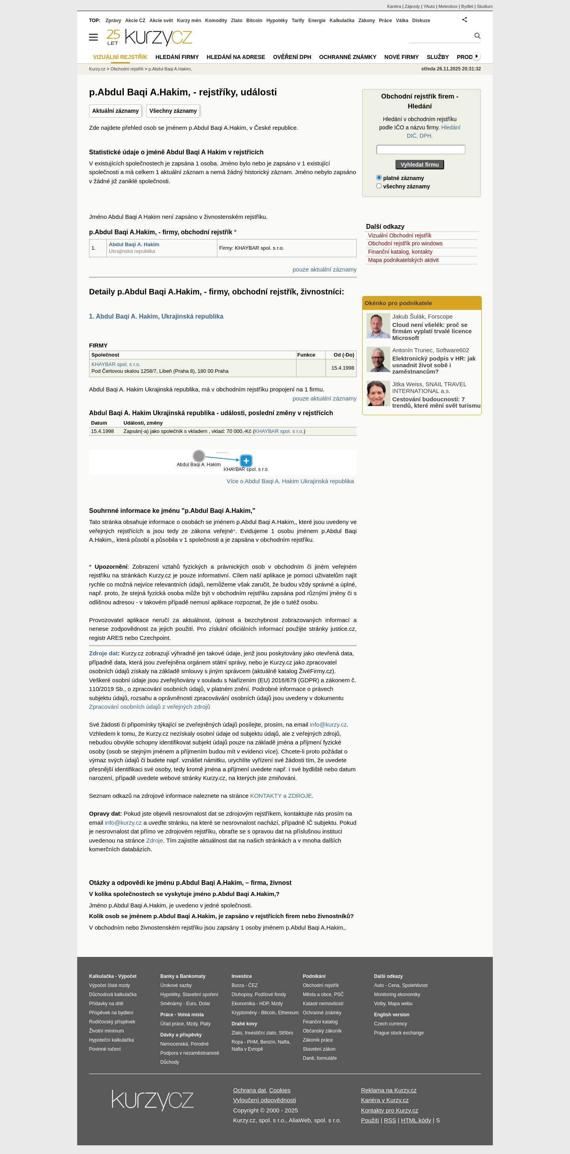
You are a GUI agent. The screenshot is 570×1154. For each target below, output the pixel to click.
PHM (252, 1042)
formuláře (327, 1058)
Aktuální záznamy (115, 111)
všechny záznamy (403, 186)
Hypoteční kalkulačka (111, 1040)
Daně (308, 1058)
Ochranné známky (347, 57)
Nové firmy (401, 57)
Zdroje (154, 840)
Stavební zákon (319, 1049)
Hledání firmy (177, 57)
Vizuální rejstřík (120, 57)
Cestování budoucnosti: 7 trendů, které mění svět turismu (436, 402)
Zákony (366, 20)
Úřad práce (172, 1024)
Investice (242, 976)
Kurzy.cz (97, 68)
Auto (379, 985)
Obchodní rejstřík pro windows (405, 243)
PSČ (339, 994)
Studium (485, 6)
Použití (370, 1120)
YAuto (429, 6)
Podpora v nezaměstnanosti (189, 1053)
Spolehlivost (415, 985)
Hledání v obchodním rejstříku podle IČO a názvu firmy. (419, 127)
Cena (393, 985)
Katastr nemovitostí (323, 1003)
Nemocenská (174, 1044)
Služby (438, 57)
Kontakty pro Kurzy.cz (389, 1110)
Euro (191, 1003)
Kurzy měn (189, 20)
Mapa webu (400, 1003)
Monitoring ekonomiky (397, 994)
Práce (385, 20)
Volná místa (190, 1014)
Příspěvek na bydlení (111, 1012)
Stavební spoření (200, 994)
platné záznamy (400, 178)
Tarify (298, 20)
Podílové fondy (270, 994)
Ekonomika (243, 1003)
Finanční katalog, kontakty (400, 252)
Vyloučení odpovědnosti (264, 1100)
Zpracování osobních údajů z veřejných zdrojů (149, 706)
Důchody (169, 1062)
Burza (238, 985)
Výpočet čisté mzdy (109, 985)
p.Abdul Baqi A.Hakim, (170, 68)
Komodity (216, 20)
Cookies (280, 1090)
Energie (317, 20)
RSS (390, 1120)
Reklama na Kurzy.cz (389, 1090)
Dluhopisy (242, 994)
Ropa (237, 1042)
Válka (402, 20)
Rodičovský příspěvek (112, 1022)
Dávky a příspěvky (181, 1035)
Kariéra (394, 6)
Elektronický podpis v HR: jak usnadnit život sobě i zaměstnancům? (434, 365)
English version (391, 1014)
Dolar (204, 1003)
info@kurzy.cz (328, 724)
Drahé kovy (244, 1024)
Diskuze (421, 20)
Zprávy (113, 20)
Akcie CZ (135, 20)
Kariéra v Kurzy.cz (385, 1100)
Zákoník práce (318, 1040)
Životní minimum (106, 1031)
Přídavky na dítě (106, 1003)
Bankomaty (192, 976)
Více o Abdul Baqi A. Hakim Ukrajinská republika (290, 481)
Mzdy (192, 1024)
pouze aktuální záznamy (325, 269)
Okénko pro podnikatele (398, 303)
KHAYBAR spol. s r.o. (116, 364)
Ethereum (288, 1012)
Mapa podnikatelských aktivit (403, 260)
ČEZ (253, 985)
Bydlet (467, 6)
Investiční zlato (260, 1033)
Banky (167, 976)
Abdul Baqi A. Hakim (134, 244)
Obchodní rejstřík (127, 68)
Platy (205, 1024)
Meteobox (448, 6)
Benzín (267, 1042)
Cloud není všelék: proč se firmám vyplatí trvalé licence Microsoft (432, 331)
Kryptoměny (244, 1012)
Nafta (283, 1042)
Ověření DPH (292, 57)
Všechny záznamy (173, 111)
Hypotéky (277, 20)
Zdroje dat (103, 653)
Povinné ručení (105, 1049)
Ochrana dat (249, 1090)
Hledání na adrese (236, 57)
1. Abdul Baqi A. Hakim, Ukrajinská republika (156, 316)
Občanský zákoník (322, 1031)
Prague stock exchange (399, 1033)
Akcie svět (161, 20)
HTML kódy (416, 1120)
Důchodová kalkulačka (113, 994)
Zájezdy (412, 6)
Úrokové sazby (176, 985)
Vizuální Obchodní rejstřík (399, 235)
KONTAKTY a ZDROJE (281, 795)
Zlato (237, 20)
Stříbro (286, 1033)
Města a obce (317, 994)
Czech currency (390, 1024)
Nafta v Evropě (247, 1049)
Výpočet (127, 976)
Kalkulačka (342, 20)
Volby (379, 1003)
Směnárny (171, 1003)
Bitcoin (254, 20)
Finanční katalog (320, 1022)
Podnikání (314, 976)
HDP (264, 1003)
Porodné (200, 1044)
